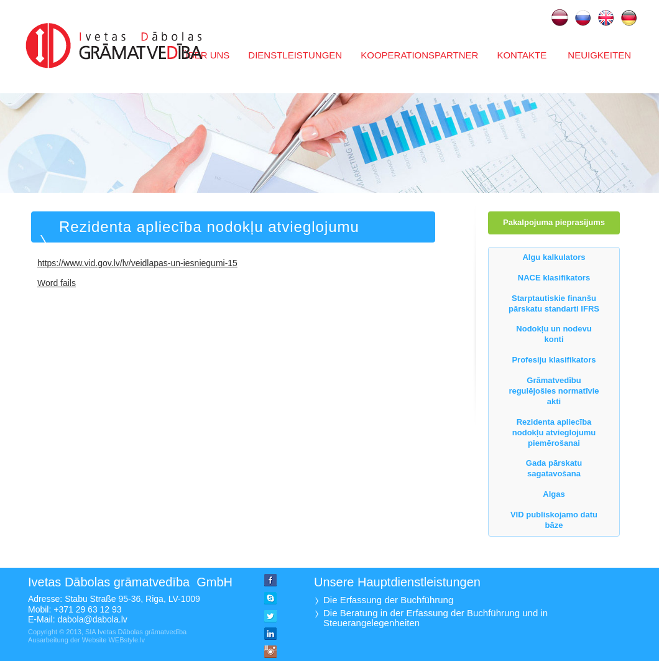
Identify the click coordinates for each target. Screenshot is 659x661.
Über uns (206, 55)
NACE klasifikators (554, 277)
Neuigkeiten (598, 55)
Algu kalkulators (553, 257)
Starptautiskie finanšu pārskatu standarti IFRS (554, 303)
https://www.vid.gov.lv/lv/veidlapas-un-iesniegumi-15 (137, 263)
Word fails (56, 283)
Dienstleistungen (295, 55)
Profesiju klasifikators (554, 359)
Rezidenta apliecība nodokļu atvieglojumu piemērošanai (209, 242)
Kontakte (521, 55)
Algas (554, 494)
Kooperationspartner (419, 55)
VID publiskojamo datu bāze (553, 520)
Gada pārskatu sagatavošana (554, 468)
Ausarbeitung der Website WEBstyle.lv (86, 640)
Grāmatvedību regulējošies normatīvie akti (554, 391)
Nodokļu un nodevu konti (553, 334)
